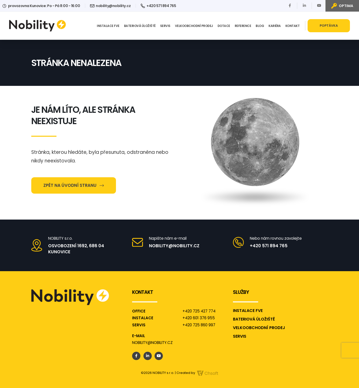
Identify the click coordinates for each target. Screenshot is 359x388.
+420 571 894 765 (158, 5)
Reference (243, 26)
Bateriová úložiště (140, 26)
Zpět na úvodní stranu (73, 185)
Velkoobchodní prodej (194, 26)
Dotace (224, 26)
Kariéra (274, 26)
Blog (260, 26)
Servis (165, 26)
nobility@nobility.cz (110, 5)
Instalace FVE (108, 26)
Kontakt (292, 26)
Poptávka (329, 25)
